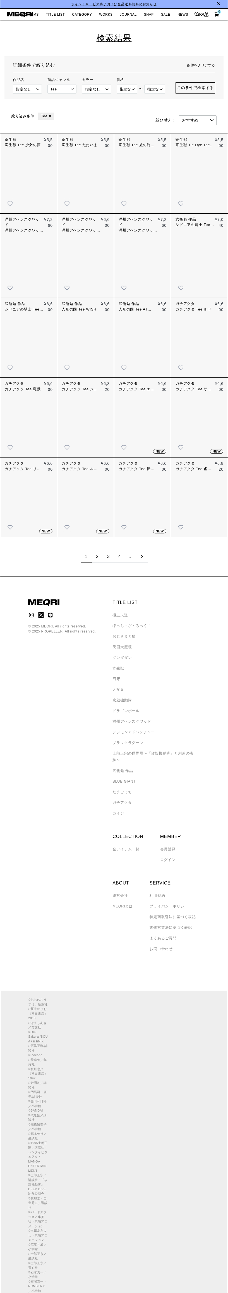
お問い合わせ (159, 942)
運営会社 (119, 889)
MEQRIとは (122, 900)
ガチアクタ (121, 796)
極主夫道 (119, 615)
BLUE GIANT (123, 775)
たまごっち (121, 785)
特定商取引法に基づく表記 (169, 910)
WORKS (105, 15)
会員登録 (167, 842)
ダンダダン (121, 658)
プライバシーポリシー (166, 900)
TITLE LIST (55, 15)
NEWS (182, 15)
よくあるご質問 (161, 931)
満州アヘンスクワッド (130, 721)
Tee (44, 116)
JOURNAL (128, 15)
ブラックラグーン (126, 743)
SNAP (149, 15)
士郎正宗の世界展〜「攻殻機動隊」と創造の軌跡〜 (153, 753)
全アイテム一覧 (125, 842)
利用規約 (155, 889)
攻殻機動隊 (121, 700)
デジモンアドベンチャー (132, 732)
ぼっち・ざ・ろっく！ (130, 626)
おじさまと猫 (123, 636)
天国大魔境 (121, 647)
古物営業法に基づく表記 (168, 921)
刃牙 (116, 679)
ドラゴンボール (125, 711)
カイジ (117, 807)
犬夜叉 (117, 690)
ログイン (167, 853)
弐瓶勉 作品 (121, 764)
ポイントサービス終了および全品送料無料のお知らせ (114, 4)
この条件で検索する (195, 87)
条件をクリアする (201, 65)
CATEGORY (82, 15)
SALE (165, 15)
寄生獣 (117, 668)
